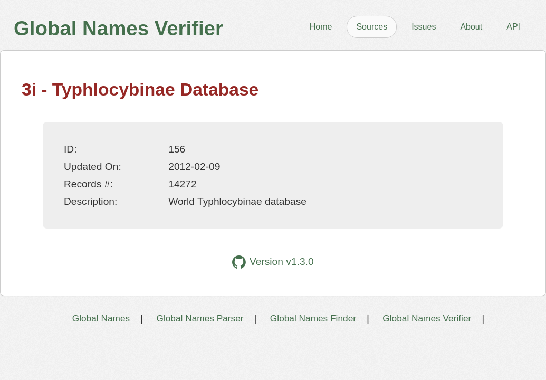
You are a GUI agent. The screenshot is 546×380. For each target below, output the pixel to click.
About (471, 26)
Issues (423, 26)
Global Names (101, 318)
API (513, 26)
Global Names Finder (313, 318)
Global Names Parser (199, 318)
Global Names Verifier (426, 318)
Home (321, 26)
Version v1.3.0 (272, 262)
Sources (371, 26)
